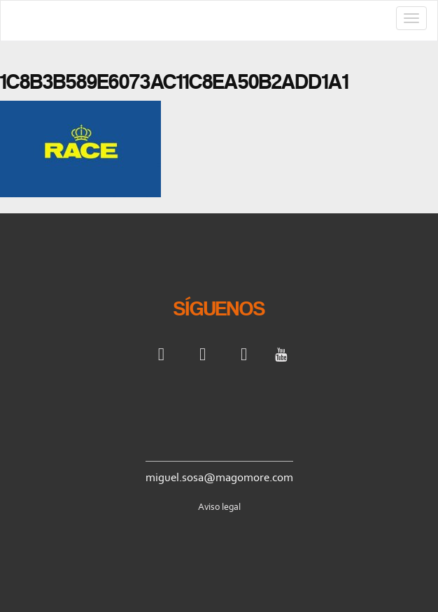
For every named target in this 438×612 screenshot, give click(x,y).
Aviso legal (219, 507)
